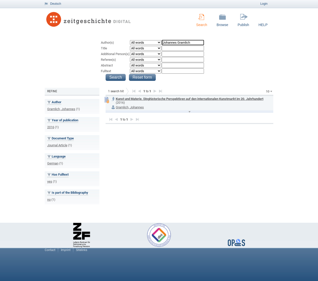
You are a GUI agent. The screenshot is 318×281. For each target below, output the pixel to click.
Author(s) (107, 42)
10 (267, 91)
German (52, 163)
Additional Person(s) (115, 54)
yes (49, 181)
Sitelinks (81, 250)
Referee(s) (108, 60)
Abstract (107, 65)
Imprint (66, 250)
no (49, 199)
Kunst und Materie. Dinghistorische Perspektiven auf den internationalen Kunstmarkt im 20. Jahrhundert (189, 99)
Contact (50, 250)
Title (104, 48)
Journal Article (57, 145)
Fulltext (106, 71)
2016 (50, 127)
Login (264, 3)
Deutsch (55, 3)
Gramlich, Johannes (61, 109)
